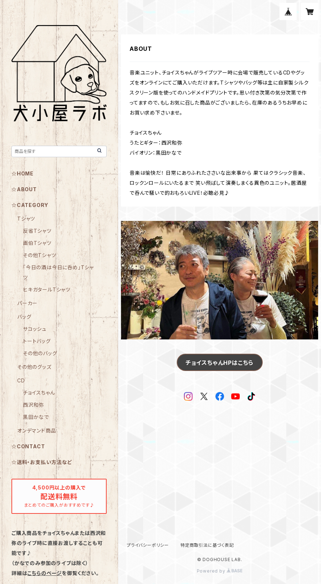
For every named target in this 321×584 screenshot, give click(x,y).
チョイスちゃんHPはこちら (219, 362)
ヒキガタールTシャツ (46, 289)
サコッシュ (35, 329)
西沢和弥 (33, 405)
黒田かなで (36, 417)
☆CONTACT (28, 446)
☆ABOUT (24, 189)
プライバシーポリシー (148, 545)
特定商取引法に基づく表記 (207, 545)
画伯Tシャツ (37, 243)
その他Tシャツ (39, 255)
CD (21, 380)
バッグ (24, 317)
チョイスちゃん (39, 393)
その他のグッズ (34, 367)
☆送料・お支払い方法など (41, 462)
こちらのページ (44, 573)
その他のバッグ (40, 353)
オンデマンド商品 (36, 431)
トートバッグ (37, 341)
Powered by (220, 571)
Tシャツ (26, 219)
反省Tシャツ (37, 231)
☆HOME (22, 173)
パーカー (27, 303)
